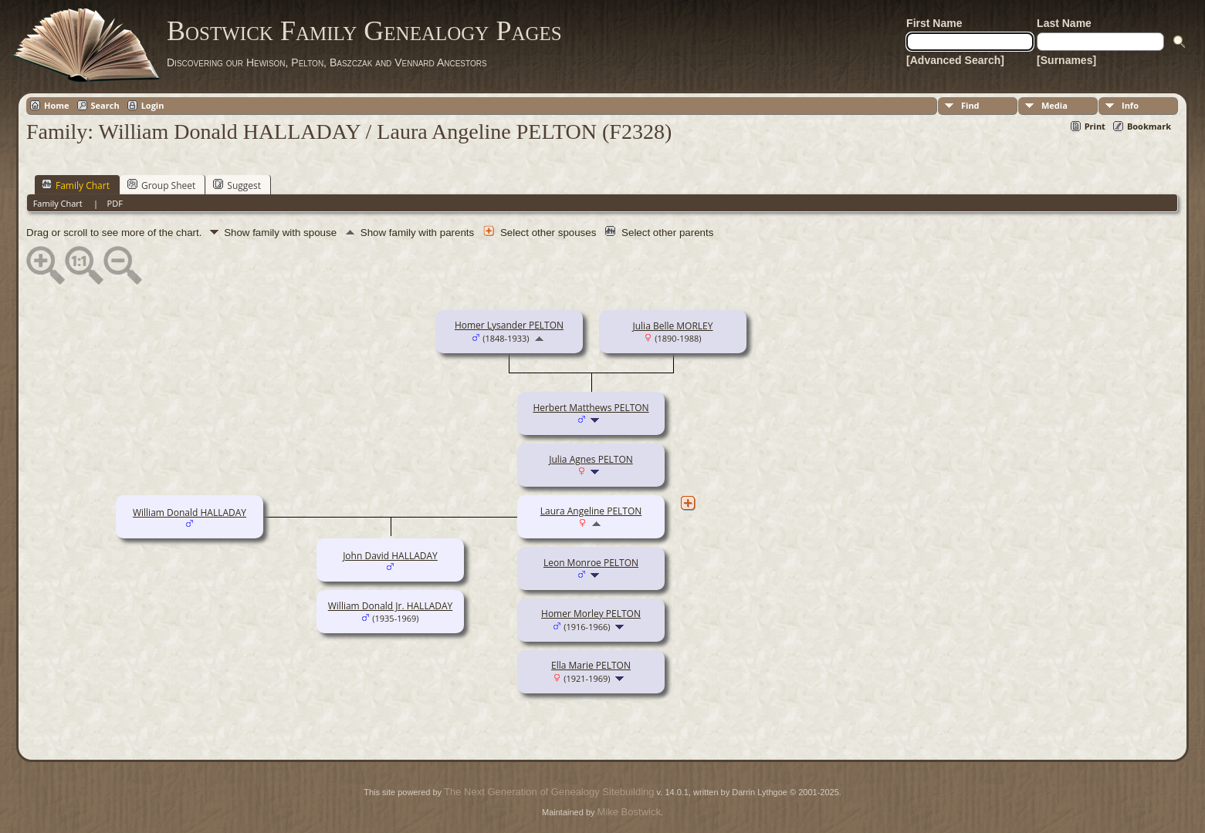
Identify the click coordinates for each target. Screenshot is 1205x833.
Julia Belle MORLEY (672, 325)
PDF (115, 203)
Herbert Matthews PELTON (590, 407)
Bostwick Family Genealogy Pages (364, 30)
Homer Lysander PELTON (509, 325)
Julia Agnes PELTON (591, 459)
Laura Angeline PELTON (591, 511)
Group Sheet (161, 185)
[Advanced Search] (955, 60)
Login (152, 105)
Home (56, 105)
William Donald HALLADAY (189, 512)
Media (1054, 105)
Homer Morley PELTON (591, 613)
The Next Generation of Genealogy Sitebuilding (549, 792)
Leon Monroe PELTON (590, 562)
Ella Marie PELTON (591, 665)
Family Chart (76, 185)
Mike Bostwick (629, 812)
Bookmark (1149, 126)
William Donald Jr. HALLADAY (390, 605)
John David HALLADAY (390, 555)
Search (105, 105)
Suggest (237, 185)
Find (970, 105)
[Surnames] (1066, 60)
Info (1130, 105)
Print (1095, 126)
